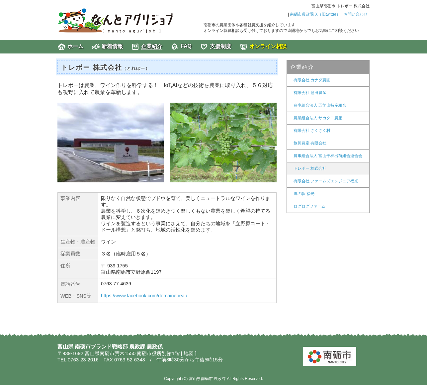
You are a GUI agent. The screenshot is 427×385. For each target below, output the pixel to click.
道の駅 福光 (304, 193)
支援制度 (220, 46)
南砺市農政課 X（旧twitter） (315, 14)
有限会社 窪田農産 (310, 92)
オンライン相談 (268, 46)
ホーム (75, 46)
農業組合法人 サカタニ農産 (318, 118)
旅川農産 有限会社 (310, 143)
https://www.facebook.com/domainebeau (144, 295)
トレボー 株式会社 (310, 168)
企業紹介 (151, 46)
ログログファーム (309, 206)
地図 (189, 353)
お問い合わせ (356, 14)
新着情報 (112, 46)
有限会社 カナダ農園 (312, 80)
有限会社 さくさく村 (312, 130)
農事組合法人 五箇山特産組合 (320, 105)
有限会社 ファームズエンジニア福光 (326, 181)
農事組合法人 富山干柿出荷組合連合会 (328, 155)
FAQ (186, 46)
